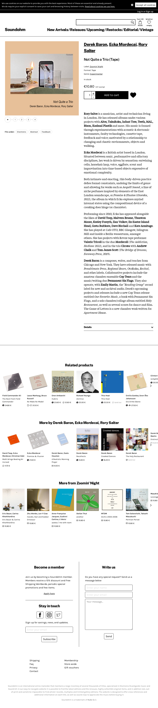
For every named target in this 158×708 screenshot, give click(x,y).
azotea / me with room (61, 522)
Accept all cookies (145, 5)
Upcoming (95, 29)
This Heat (105, 395)
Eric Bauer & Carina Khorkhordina (11, 521)
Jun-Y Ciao (43, 513)
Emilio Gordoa (132, 395)
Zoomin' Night (96, 66)
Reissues (77, 29)
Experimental (96, 74)
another (79, 517)
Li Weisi (62, 519)
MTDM (104, 513)
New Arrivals (57, 29)
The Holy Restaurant (135, 456)
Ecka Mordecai (123, 44)
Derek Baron (95, 44)
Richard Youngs (83, 395)
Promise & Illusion (35, 456)
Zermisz (80, 399)
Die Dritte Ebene (133, 402)
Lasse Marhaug (34, 395)
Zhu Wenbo (32, 513)
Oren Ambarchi (58, 395)
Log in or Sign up (145, 11)
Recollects (81, 456)
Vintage (146, 29)
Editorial (131, 29)
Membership (71, 660)
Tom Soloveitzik (133, 513)
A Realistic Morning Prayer (60, 460)
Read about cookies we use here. (100, 6)
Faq (31, 664)
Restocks (114, 29)
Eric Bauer (7, 513)
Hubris (55, 399)
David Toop (7, 453)
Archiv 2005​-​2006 (109, 517)
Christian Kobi (18, 456)
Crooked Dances (108, 456)
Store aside (70, 664)
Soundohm (15, 29)
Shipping (35, 660)
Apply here (49, 593)
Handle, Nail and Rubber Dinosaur (38, 518)
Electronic (21, 132)
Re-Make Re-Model (35, 402)
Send (109, 636)
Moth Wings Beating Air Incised (12, 460)
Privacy (33, 667)
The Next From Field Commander (11, 400)
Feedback (46, 132)
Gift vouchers (71, 667)
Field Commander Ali (11, 395)
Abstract (34, 132)
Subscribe (49, 639)
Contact (34, 671)
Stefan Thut (81, 513)
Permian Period (132, 519)
